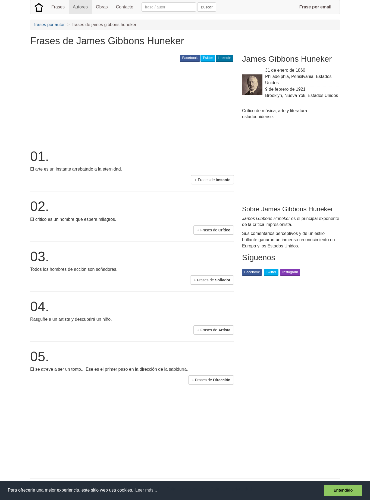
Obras (102, 7)
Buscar (207, 7)
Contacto (124, 7)
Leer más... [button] (146, 490)
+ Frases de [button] (212, 180)
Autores (80, 7)
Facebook (189, 58)
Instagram (290, 272)
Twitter (208, 58)
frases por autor (49, 24)
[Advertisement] (129, 105)
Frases (58, 7)
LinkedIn (224, 58)
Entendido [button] (343, 490)
